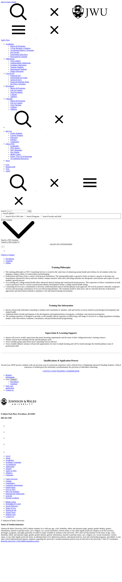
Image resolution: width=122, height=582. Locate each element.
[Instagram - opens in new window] (8, 438)
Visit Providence (16, 92)
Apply (8, 171)
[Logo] (89, 20)
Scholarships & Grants (18, 78)
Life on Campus (16, 90)
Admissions (10, 59)
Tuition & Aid (11, 510)
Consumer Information (14, 485)
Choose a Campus (8, 255)
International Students (18, 69)
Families (13, 140)
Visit (7, 169)
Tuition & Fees (16, 80)
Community (14, 142)
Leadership (14, 146)
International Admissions (15, 494)
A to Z (8, 456)
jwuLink (9, 496)
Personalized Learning (18, 57)
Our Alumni (14, 152)
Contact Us (10, 517)
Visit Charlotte (15, 105)
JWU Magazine (16, 150)
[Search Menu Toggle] (41, 127)
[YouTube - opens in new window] (8, 444)
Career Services (11, 479)
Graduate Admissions (18, 65)
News (8, 161)
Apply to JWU (11, 471)
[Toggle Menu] (36, 38)
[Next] (4, 246)
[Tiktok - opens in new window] (9, 452)
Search (3, 211)
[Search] (36, 20)
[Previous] (2, 246)
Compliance (10, 483)
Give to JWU (10, 489)
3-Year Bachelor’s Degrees (20, 48)
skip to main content (8, 2)
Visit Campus (15, 61)
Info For (9, 131)
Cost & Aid (10, 73)
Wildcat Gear (11, 514)
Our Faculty (14, 52)
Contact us (10, 390)
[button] (36, 191)
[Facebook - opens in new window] (8, 426)
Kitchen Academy (12, 498)
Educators (14, 138)
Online (8, 263)
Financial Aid (15, 76)
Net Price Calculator (18, 84)
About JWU (10, 144)
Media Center (15, 154)
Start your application (10, 387)
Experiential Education (19, 55)
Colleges (13, 94)
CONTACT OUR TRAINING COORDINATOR (61, 371)
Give (7, 165)
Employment (10, 487)
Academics (10, 44)
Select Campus (6, 220)
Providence (10, 86)
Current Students (16, 135)
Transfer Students (17, 67)
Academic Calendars (13, 462)
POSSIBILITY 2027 (13, 504)
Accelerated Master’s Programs (22, 50)
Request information (10, 376)
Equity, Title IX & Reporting (21, 156)
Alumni (8, 469)
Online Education (16, 71)
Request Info (10, 167)
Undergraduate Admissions (20, 63)
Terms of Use (11, 508)
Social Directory (12, 506)
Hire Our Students (12, 492)
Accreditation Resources (19, 159)
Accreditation (11, 464)
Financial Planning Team (19, 82)
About (8, 458)
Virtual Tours (10, 512)
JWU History (15, 148)
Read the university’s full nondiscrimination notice (20, 541)
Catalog (8, 481)
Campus (13, 379)
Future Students (16, 133)
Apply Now (5, 40)
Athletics (13, 97)
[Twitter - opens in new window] (8, 432)
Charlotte (9, 99)
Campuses (9, 475)
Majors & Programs (17, 46)
